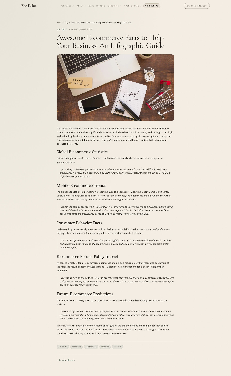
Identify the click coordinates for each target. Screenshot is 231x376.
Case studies (97, 6)
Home (59, 23)
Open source (133, 6)
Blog (66, 23)
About (81, 6)
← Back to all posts (66, 360)
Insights (114, 6)
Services (67, 6)
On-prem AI (152, 6)
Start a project (197, 6)
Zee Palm (28, 5)
